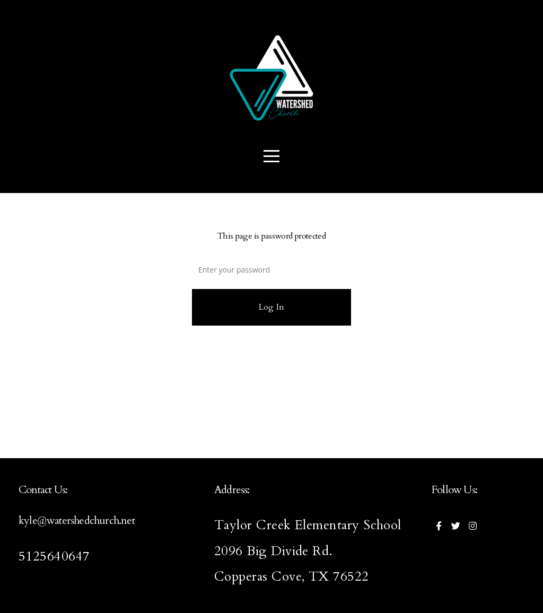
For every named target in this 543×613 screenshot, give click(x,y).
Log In (272, 307)
